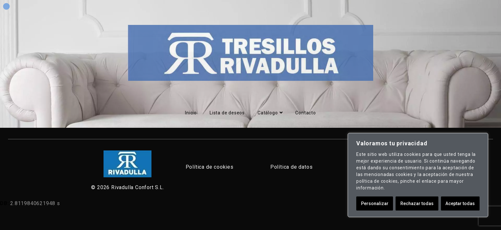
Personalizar (375, 203)
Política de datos (291, 167)
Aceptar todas (460, 203)
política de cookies (377, 181)
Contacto (305, 112)
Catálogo (270, 112)
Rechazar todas (417, 203)
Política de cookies (210, 167)
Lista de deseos (227, 112)
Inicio (191, 112)
